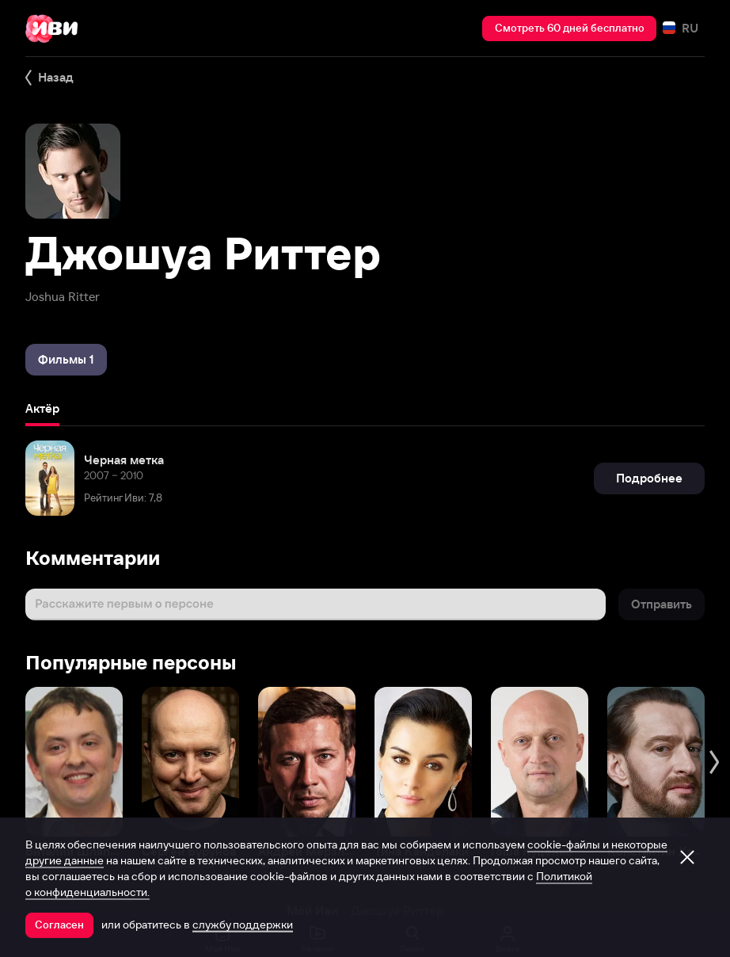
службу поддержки (242, 924)
